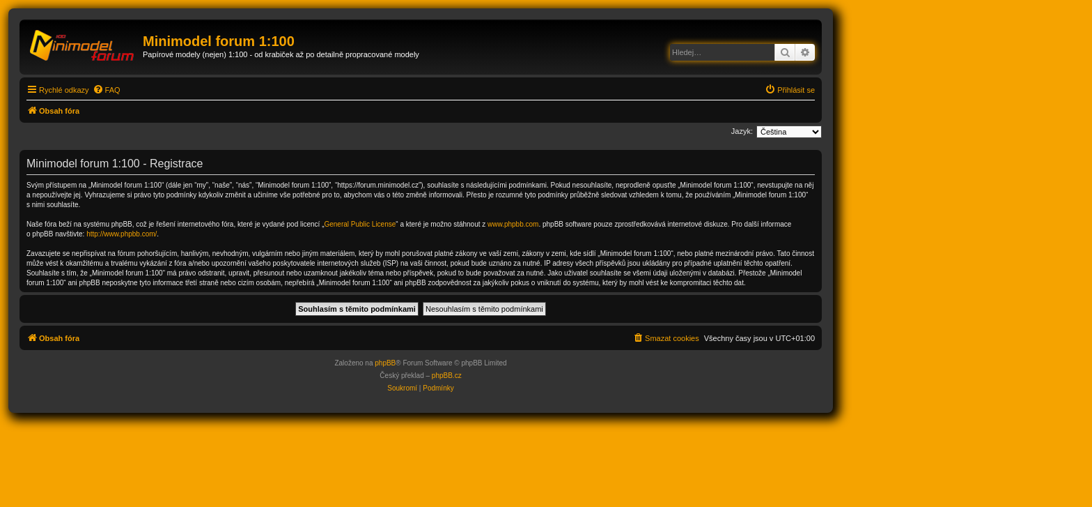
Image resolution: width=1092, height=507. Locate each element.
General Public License (360, 224)
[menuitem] (106, 90)
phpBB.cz (447, 375)
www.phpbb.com (513, 224)
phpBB (385, 363)
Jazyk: (742, 131)
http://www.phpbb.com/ (121, 234)
